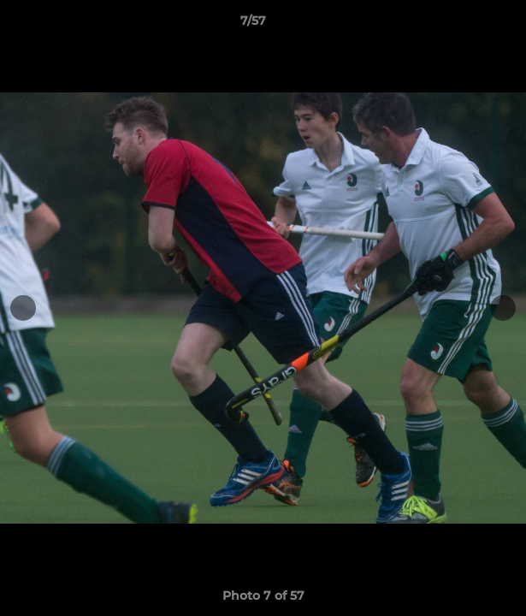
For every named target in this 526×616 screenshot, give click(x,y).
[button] (464, 25)
